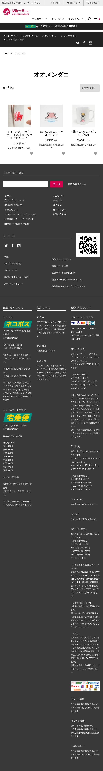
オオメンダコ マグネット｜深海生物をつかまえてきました (19, 133)
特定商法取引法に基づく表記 (17, 269)
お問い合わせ (49, 36)
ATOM (13, 264)
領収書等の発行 (29, 36)
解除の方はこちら (77, 183)
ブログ (6, 255)
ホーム (6, 53)
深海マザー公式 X (60, 262)
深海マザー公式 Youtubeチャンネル (69, 271)
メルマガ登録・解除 (14, 39)
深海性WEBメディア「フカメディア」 (71, 276)
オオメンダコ (20, 53)
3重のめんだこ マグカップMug (83, 132)
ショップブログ (68, 36)
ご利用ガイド (10, 36)
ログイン (74, 2)
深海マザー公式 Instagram (65, 266)
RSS (5, 264)
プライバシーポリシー (14, 273)
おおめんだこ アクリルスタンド (51, 132)
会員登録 (93, 2)
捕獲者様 (54, 2)
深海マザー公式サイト (63, 257)
